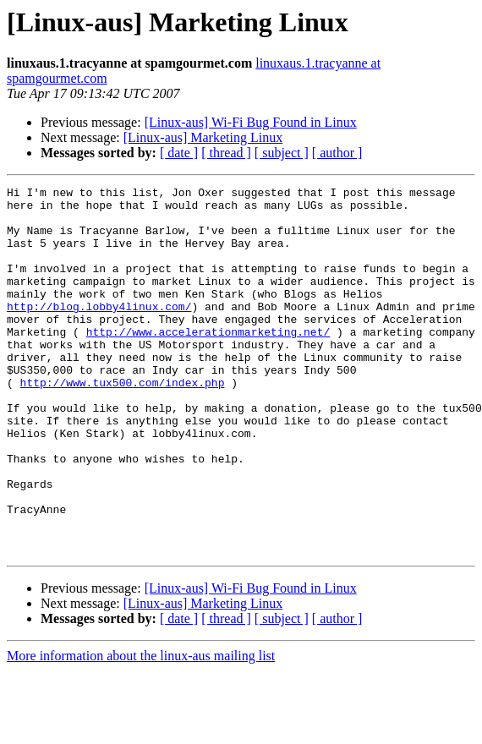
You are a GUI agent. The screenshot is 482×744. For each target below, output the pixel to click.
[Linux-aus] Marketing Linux (202, 137)
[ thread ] (226, 152)
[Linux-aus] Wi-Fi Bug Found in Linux (251, 122)
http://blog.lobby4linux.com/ (99, 331)
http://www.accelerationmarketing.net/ (208, 361)
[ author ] (337, 152)
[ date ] (179, 152)
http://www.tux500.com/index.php (122, 422)
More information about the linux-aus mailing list (141, 729)
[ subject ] (282, 152)
